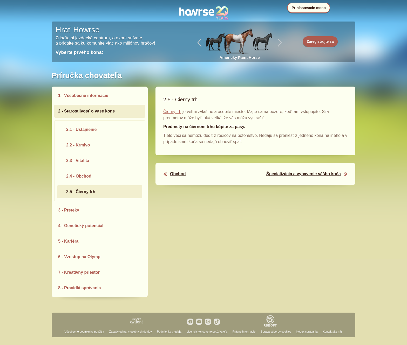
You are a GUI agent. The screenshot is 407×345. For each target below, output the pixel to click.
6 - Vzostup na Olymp (79, 257)
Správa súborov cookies (276, 331)
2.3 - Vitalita (77, 160)
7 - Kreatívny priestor (79, 272)
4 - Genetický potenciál (80, 225)
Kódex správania (307, 331)
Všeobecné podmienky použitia (84, 331)
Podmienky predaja (169, 331)
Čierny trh (172, 111)
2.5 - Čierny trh (80, 191)
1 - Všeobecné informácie (83, 95)
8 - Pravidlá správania (79, 288)
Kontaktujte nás (333, 331)
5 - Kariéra (68, 241)
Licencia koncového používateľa (207, 331)
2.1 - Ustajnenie (81, 129)
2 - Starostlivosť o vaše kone (86, 111)
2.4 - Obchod (78, 176)
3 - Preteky (68, 210)
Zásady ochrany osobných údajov (130, 331)
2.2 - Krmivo (78, 145)
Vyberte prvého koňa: (79, 52)
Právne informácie (244, 331)
